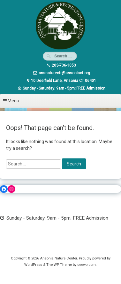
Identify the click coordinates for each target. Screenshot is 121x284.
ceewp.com (86, 265)
